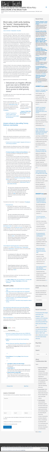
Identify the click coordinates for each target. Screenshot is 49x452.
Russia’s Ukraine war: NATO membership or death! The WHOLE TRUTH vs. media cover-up (41, 59)
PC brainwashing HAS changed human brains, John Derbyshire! (40, 236)
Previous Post (9, 385)
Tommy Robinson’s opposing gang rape (11, 245)
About (40, 432)
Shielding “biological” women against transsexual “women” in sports (41, 23)
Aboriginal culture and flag (41, 31)
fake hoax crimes (19, 226)
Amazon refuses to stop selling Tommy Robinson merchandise (16, 124)
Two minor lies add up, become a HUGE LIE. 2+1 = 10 (41, 219)
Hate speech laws (9, 204)
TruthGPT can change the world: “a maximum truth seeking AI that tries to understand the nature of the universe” (41, 111)
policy (13, 235)
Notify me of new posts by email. (10, 423)
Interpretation (14, 30)
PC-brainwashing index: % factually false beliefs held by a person (41, 67)
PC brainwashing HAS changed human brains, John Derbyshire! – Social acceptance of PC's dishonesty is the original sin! (42, 317)
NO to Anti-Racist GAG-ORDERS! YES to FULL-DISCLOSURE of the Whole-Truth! (19, 9)
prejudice (9, 226)
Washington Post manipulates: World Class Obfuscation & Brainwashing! (41, 49)
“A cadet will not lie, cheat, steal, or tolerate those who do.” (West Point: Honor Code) (41, 173)
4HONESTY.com (40, 86)
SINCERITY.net (40, 195)
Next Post (26, 385)
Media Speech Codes (13, 104)
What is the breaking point (8, 317)
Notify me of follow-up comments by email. (12, 421)
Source (14, 268)
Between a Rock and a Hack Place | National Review (16, 343)
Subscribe (39, 305)
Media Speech (12, 248)
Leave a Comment (7, 30)
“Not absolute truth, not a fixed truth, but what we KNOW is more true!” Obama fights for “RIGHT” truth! (41, 40)
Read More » (38, 29)
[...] (38, 105)
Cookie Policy (23, 450)
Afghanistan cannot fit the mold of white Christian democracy (41, 76)
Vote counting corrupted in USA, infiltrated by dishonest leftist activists (41, 269)
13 (27, 108)
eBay (14, 193)
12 (26, 108)
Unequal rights (25, 246)
